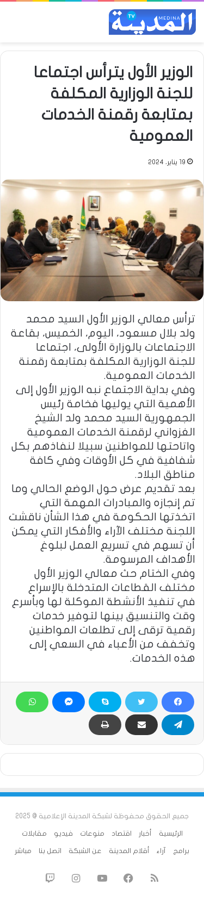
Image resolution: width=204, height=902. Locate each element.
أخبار (145, 833)
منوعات (92, 833)
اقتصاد (122, 833)
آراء (161, 851)
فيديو (63, 833)
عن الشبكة (85, 851)
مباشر (23, 851)
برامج (181, 851)
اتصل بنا (50, 851)
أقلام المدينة (129, 851)
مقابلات (34, 833)
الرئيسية (171, 833)
